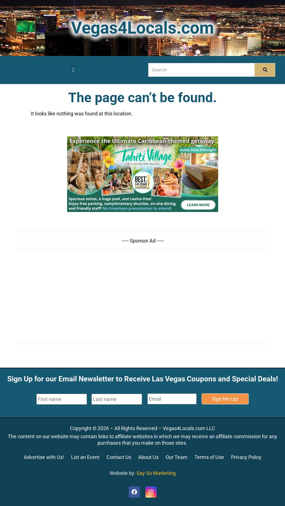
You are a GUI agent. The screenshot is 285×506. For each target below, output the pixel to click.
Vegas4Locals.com (142, 28)
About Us (148, 457)
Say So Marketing (156, 473)
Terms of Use (209, 457)
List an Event (85, 457)
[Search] (265, 69)
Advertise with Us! (44, 457)
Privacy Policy (246, 457)
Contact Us (119, 457)
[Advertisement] (142, 296)
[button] (73, 69)
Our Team (176, 457)
